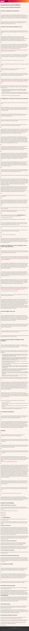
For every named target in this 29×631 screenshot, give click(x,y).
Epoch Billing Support (14, 627)
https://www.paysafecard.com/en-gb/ (11, 461)
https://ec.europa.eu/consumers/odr (16, 618)
